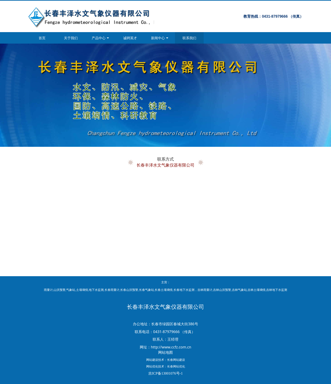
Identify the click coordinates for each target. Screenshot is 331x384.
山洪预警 (60, 290)
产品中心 (100, 38)
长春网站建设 (176, 360)
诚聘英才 (130, 38)
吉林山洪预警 (222, 290)
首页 (42, 38)
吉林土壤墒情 (256, 290)
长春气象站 (146, 290)
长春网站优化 (176, 366)
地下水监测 (96, 290)
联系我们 (189, 38)
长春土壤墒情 (164, 290)
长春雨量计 (112, 290)
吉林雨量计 (204, 290)
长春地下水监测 (184, 290)
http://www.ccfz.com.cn (171, 347)
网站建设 (152, 360)
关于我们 (71, 38)
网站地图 (165, 352)
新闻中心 (159, 38)
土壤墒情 (82, 290)
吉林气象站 (239, 290)
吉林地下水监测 (276, 290)
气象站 (70, 290)
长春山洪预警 (129, 290)
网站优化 (152, 366)
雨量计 (48, 290)
